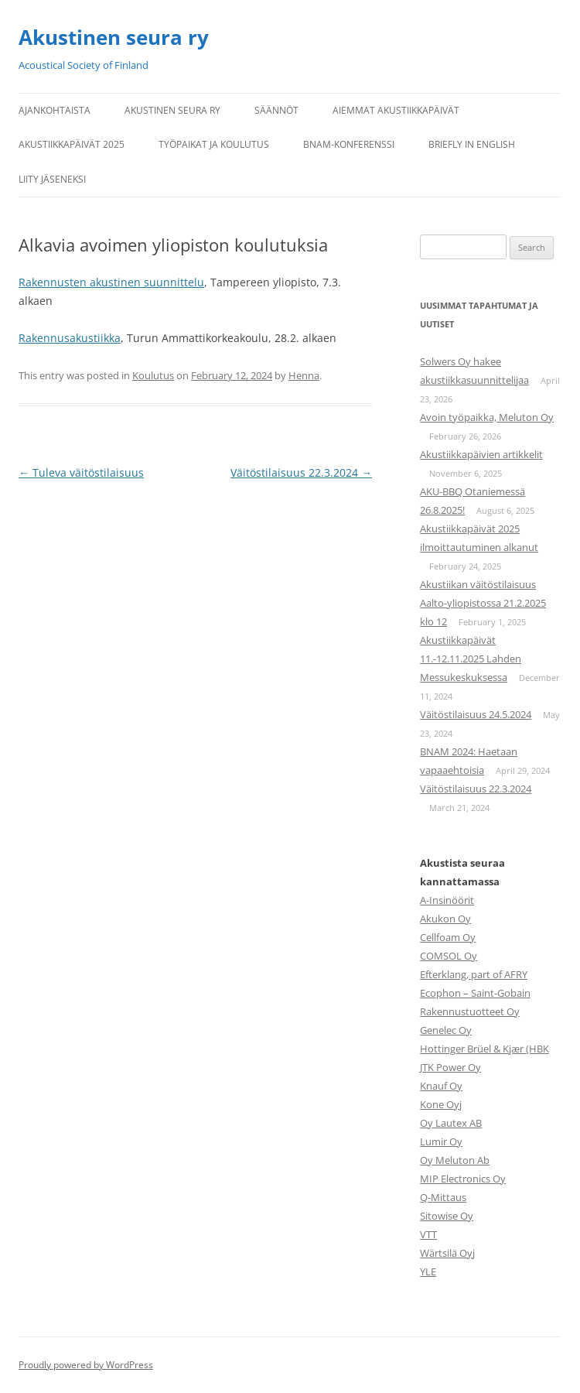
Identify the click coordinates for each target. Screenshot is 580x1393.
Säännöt (276, 110)
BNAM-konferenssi (348, 144)
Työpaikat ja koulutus (214, 144)
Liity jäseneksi (52, 179)
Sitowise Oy (446, 1216)
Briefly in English (471, 144)
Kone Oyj (441, 1104)
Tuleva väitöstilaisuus (81, 472)
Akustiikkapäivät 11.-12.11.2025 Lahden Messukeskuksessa (470, 658)
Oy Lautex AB (451, 1123)
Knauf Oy (441, 1086)
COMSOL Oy (448, 956)
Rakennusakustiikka (70, 337)
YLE (428, 1271)
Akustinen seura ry (114, 37)
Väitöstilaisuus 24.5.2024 (475, 714)
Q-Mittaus (443, 1197)
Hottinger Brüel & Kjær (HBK (484, 1049)
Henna (303, 375)
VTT (428, 1234)
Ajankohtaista (54, 110)
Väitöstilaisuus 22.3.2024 (301, 472)
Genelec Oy (446, 1030)
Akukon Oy (445, 919)
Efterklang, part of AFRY (473, 974)
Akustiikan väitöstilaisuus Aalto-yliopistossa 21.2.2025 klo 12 (483, 602)
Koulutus (153, 375)
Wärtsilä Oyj (447, 1253)
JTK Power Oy (450, 1067)
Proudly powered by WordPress (86, 1364)
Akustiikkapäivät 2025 (72, 144)
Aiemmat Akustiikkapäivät (396, 110)
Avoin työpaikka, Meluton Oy (487, 417)
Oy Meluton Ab (455, 1160)
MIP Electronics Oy (463, 1179)
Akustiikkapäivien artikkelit (481, 454)
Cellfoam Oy (448, 937)
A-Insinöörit (447, 900)
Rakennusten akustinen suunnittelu (111, 282)
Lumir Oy (441, 1141)
